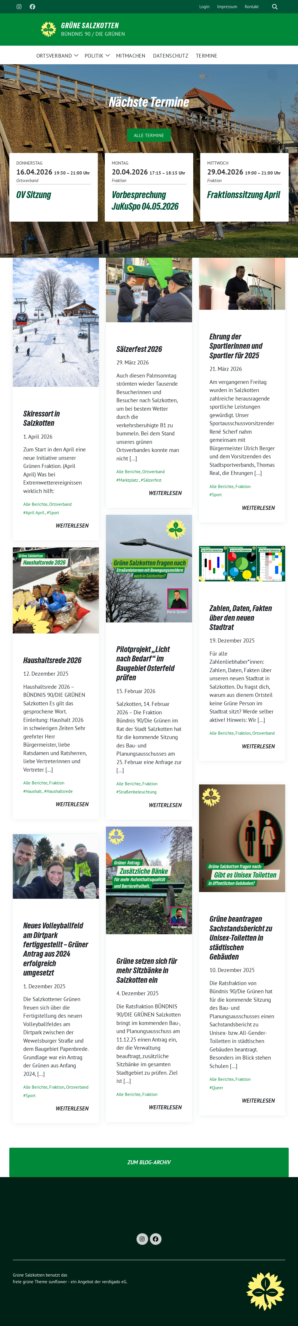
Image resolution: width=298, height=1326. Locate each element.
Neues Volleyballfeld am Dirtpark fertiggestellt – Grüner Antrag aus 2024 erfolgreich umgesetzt (55, 949)
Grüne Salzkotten (90, 25)
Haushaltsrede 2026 (52, 660)
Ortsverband (60, 504)
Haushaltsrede (60, 791)
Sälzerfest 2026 (139, 349)
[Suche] (266, 7)
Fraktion (243, 486)
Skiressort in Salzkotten (41, 418)
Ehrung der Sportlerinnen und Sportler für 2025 (236, 346)
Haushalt (34, 791)
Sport (54, 512)
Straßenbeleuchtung (138, 792)
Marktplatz (128, 480)
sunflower (58, 1281)
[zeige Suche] (275, 7)
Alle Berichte (35, 504)
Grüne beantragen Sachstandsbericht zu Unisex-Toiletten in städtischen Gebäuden (241, 937)
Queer (217, 1087)
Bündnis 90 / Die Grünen (93, 34)
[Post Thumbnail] (56, 321)
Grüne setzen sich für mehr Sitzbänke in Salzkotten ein (146, 970)
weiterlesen (72, 525)
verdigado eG (114, 1281)
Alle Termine (149, 135)
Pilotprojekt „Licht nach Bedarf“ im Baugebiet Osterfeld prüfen (145, 663)
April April (35, 512)
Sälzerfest (152, 480)
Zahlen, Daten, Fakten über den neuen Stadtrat (241, 618)
